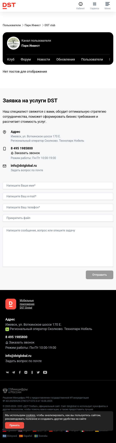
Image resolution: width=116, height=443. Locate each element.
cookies (30, 415)
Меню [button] (108, 6)
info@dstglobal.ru (24, 165)
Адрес (15, 132)
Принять (15, 425)
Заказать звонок (25, 153)
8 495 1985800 (22, 148)
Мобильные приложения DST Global (27, 304)
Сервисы (94, 6)
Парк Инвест (30, 45)
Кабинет (80, 6)
